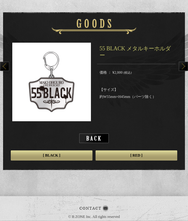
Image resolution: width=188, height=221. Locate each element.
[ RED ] (136, 155)
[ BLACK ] (52, 155)
